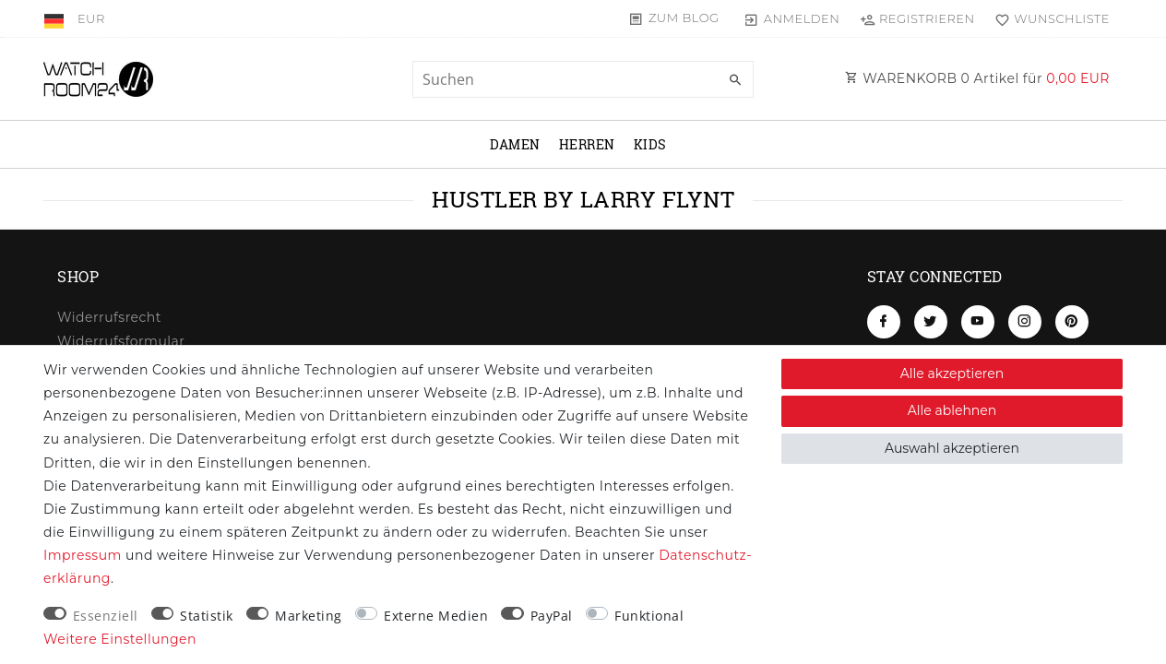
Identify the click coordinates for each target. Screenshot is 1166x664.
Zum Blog (684, 17)
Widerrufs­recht (109, 317)
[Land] (55, 18)
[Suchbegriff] (583, 79)
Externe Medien (436, 615)
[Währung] (91, 18)
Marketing (308, 615)
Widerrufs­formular (120, 341)
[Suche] (735, 80)
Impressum (82, 555)
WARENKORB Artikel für (977, 78)
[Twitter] (930, 321)
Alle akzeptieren (952, 373)
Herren (587, 144)
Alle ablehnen (952, 410)
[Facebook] (883, 321)
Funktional (649, 615)
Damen (515, 144)
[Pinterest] (1072, 321)
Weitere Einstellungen (119, 639)
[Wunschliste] (1048, 18)
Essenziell (105, 615)
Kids (650, 144)
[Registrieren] (916, 18)
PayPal (551, 615)
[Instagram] (1024, 321)
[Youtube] (977, 321)
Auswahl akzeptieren (952, 448)
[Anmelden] (792, 18)
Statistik (206, 615)
